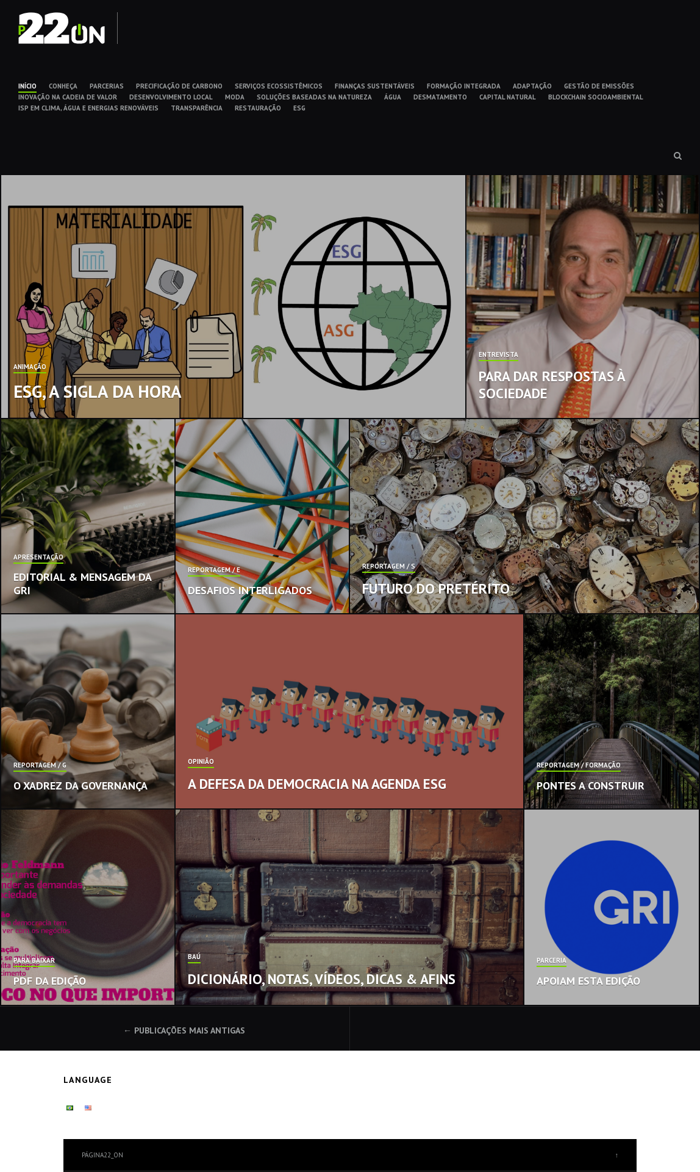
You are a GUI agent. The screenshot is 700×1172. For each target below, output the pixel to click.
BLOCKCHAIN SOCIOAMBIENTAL (595, 97)
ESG (299, 108)
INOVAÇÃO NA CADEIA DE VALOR (67, 97)
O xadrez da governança (80, 785)
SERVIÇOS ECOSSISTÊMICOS (279, 86)
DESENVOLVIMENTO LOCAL (171, 97)
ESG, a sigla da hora (97, 391)
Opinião (201, 762)
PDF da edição (49, 981)
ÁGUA (392, 97)
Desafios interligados (250, 590)
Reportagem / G (39, 765)
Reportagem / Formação (579, 765)
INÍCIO (27, 86)
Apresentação (38, 557)
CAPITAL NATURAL (507, 97)
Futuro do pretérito (436, 588)
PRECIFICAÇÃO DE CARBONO (179, 86)
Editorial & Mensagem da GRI (82, 583)
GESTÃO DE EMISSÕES (599, 86)
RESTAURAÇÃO (258, 108)
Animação (29, 367)
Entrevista (498, 355)
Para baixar (34, 961)
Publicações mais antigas (189, 1030)
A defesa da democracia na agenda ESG (317, 784)
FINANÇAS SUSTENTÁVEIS (375, 86)
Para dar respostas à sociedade (552, 384)
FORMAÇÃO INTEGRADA (464, 86)
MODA (235, 97)
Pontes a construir (591, 785)
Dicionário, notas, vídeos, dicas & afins (321, 979)
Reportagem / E (214, 570)
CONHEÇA (63, 86)
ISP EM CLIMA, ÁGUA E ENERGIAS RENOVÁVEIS (88, 108)
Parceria (551, 961)
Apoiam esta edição (588, 981)
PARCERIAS (107, 86)
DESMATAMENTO (440, 97)
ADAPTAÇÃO (532, 86)
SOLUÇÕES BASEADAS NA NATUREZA (314, 97)
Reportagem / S (388, 566)
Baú (194, 957)
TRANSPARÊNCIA (197, 108)
